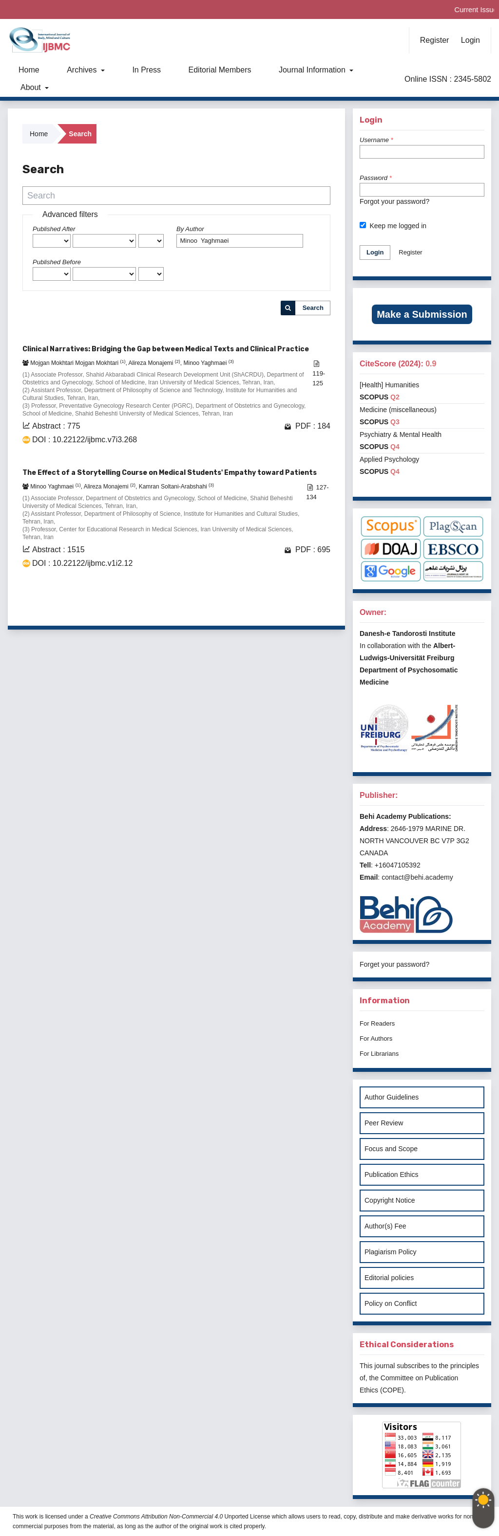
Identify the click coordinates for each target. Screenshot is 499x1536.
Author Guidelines (392, 1097)
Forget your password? (394, 964)
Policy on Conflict (391, 1303)
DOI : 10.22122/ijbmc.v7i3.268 (84, 439)
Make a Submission (422, 314)
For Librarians (379, 1053)
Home (29, 70)
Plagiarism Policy (391, 1252)
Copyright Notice (390, 1200)
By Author (190, 229)
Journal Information (313, 70)
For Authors (376, 1038)
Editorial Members (220, 70)
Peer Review (384, 1123)
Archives (83, 70)
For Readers (377, 1023)
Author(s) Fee (385, 1226)
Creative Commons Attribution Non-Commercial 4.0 (156, 1516)
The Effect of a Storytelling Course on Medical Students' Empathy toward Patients (169, 473)
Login (470, 40)
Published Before (57, 262)
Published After (54, 229)
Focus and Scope (391, 1149)
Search (313, 307)
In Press (146, 70)
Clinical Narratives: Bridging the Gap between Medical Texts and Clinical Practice (165, 349)
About (31, 87)
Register (434, 40)
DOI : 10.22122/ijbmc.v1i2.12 (82, 563)
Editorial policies (389, 1278)
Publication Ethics (392, 1174)
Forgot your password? (394, 201)
